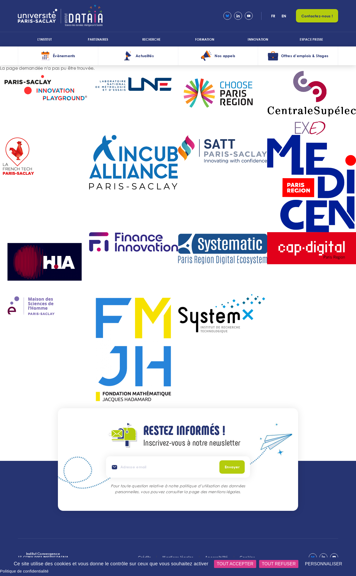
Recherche (151, 39)
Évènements (64, 55)
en (284, 16)
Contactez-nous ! (317, 16)
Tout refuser (279, 564)
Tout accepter (235, 564)
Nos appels (225, 55)
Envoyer (232, 467)
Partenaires (98, 39)
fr (273, 16)
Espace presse (311, 39)
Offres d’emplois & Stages (304, 55)
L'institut (44, 39)
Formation (204, 39)
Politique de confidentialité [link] (24, 571)
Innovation (258, 39)
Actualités (145, 55)
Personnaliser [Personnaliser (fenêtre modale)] (323, 564)
